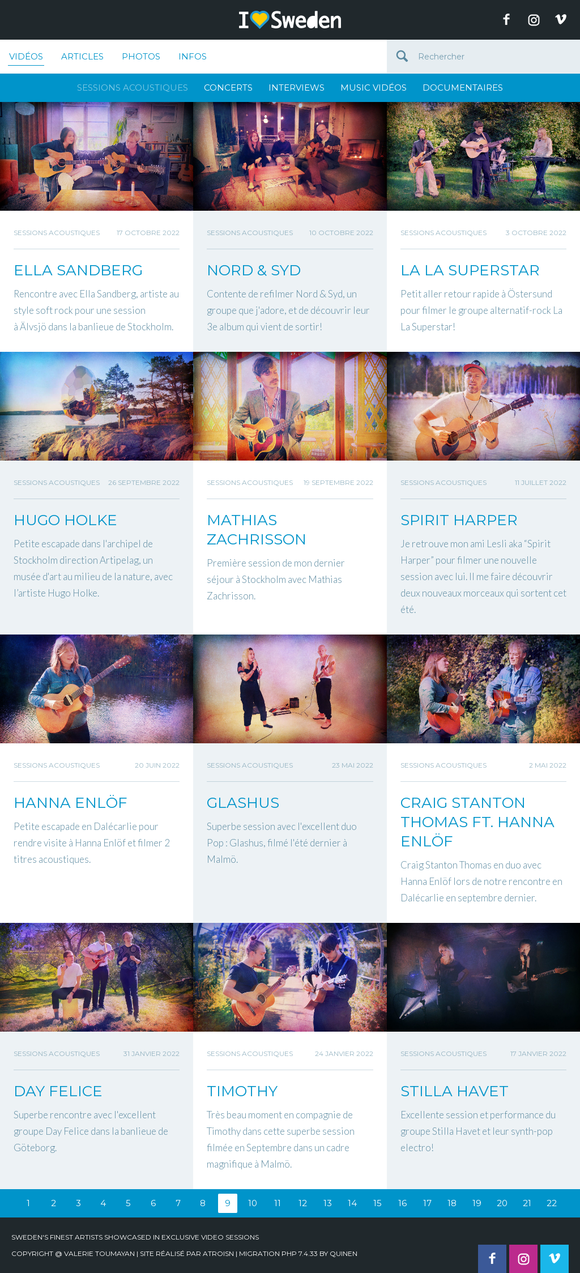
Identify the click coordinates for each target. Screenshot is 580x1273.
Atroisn (218, 1253)
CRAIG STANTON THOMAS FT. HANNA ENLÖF (477, 822)
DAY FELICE (58, 1091)
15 (377, 1203)
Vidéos (26, 58)
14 (352, 1203)
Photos (141, 56)
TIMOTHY (242, 1091)
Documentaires (463, 87)
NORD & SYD (254, 270)
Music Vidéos (373, 87)
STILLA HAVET (454, 1091)
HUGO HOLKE (65, 520)
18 (452, 1203)
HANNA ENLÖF (70, 803)
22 (552, 1203)
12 (302, 1203)
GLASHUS (243, 803)
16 (402, 1203)
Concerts (228, 87)
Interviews (296, 87)
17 (427, 1203)
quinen (343, 1253)
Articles (82, 56)
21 (527, 1203)
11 (277, 1203)
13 (327, 1203)
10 (252, 1203)
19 (476, 1203)
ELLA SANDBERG (78, 270)
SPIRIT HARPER (459, 520)
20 (502, 1203)
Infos (192, 56)
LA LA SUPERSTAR (470, 270)
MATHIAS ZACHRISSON (256, 529)
